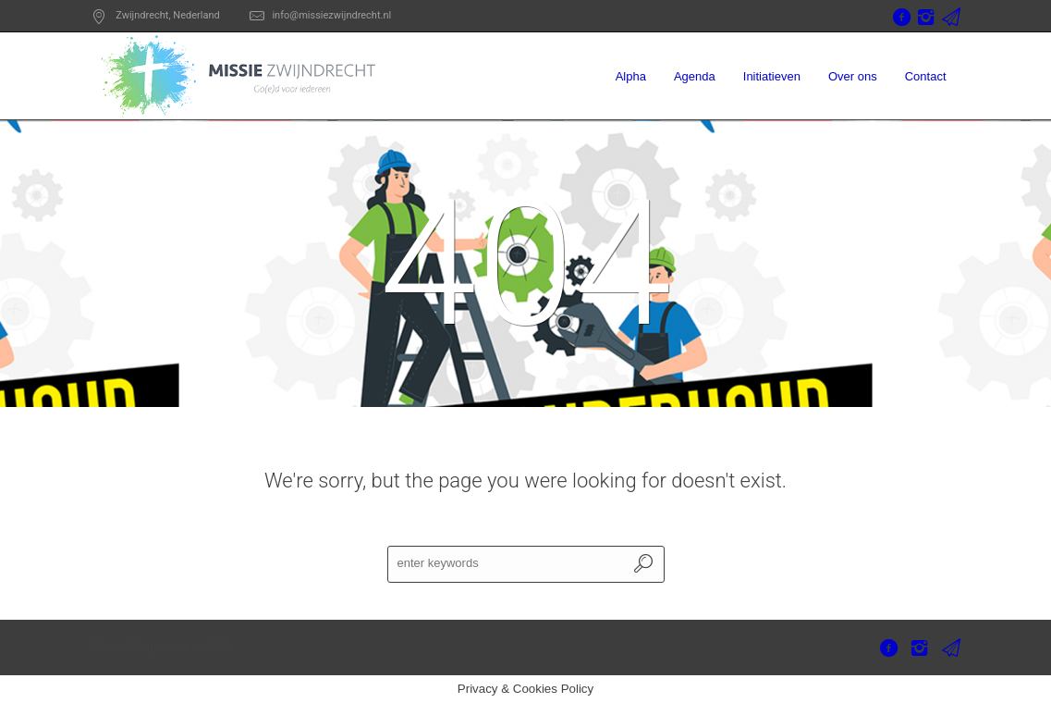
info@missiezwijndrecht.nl (331, 15)
